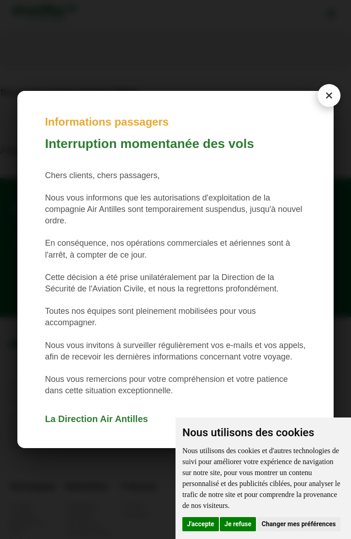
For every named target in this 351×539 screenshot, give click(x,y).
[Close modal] (329, 95)
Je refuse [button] (237, 524)
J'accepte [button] (200, 524)
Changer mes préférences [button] (299, 524)
